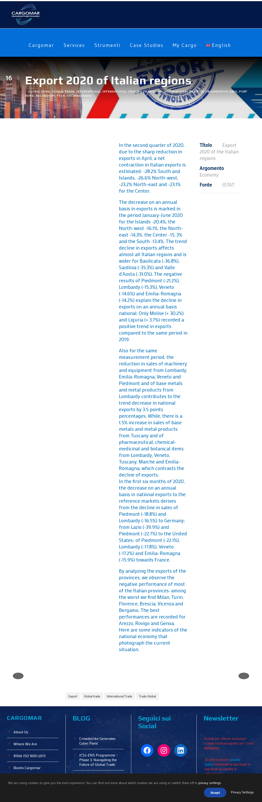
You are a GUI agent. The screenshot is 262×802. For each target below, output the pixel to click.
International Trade (119, 648)
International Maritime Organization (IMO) (202, 91)
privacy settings (210, 784)
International (88, 91)
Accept (213, 793)
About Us (21, 683)
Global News (39, 91)
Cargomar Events (28, 731)
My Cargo (187, 45)
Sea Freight (45, 95)
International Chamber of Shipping (133, 91)
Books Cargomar (27, 719)
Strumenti (106, 45)
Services (72, 45)
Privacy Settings (242, 793)
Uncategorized (80, 95)
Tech (61, 95)
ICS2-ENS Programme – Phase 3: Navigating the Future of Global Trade (99, 711)
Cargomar (37, 45)
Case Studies (147, 45)
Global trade (92, 648)
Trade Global (148, 648)
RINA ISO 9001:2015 (31, 707)
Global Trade (63, 91)
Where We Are (26, 695)
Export (73, 648)
